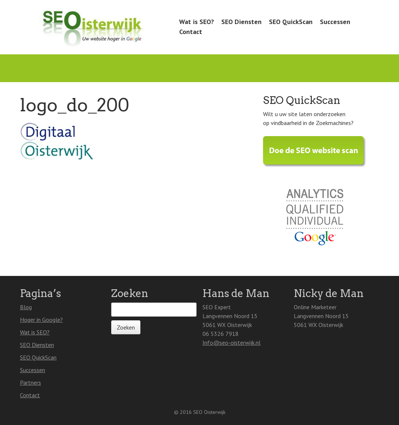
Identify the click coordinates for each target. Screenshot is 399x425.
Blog (26, 307)
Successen (335, 21)
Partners (30, 382)
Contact (190, 31)
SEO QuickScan (291, 21)
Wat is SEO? (196, 21)
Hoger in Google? (41, 319)
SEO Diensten (241, 21)
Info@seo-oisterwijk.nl (231, 342)
